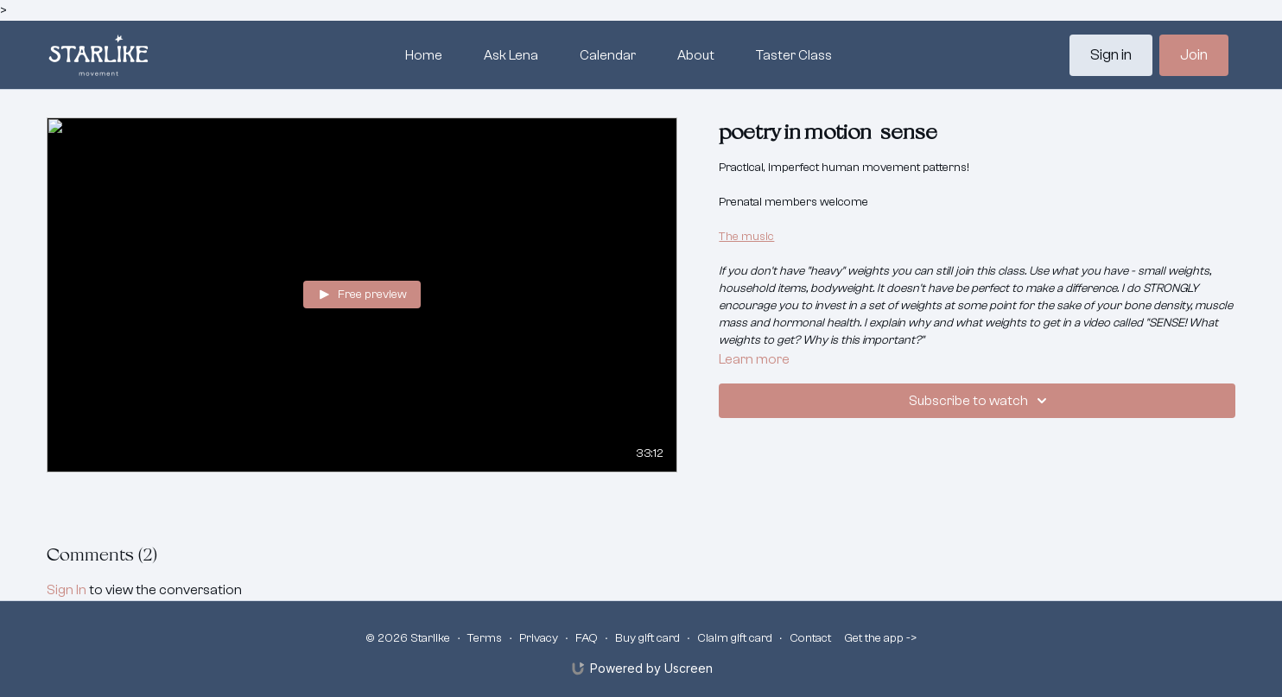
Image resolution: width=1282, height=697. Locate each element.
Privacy (538, 638)
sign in (66, 590)
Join (1194, 55)
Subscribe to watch (980, 400)
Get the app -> (881, 638)
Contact (810, 638)
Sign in (1111, 55)
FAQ (586, 638)
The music (746, 237)
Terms (484, 638)
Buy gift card (647, 638)
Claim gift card (734, 638)
